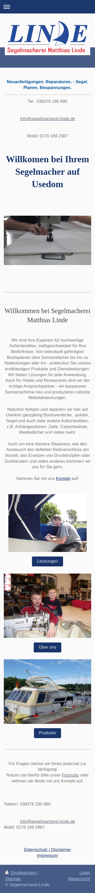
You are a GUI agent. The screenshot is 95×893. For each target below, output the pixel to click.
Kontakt (63, 478)
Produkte (47, 732)
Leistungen (47, 561)
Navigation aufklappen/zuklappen (47, 6)
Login (85, 872)
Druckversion (21, 872)
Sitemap (13, 878)
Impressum (47, 855)
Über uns (47, 647)
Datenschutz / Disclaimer (47, 849)
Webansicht (79, 878)
